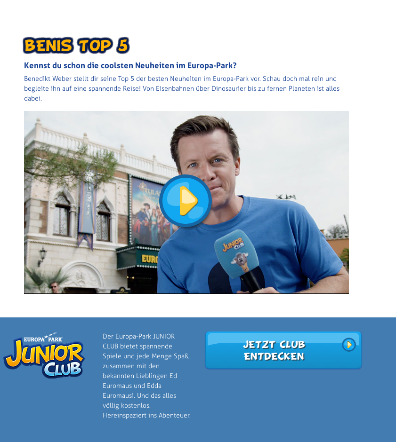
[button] (186, 202)
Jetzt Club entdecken (273, 350)
